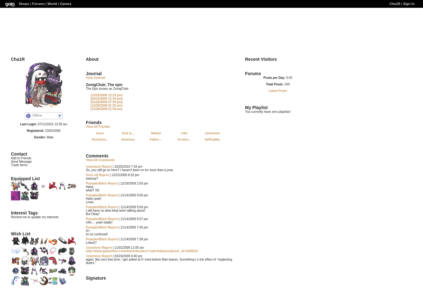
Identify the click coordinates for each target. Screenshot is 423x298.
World (52, 4)
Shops (24, 4)
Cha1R (394, 4)
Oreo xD (92, 175)
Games (65, 4)
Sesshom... (100, 139)
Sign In (409, 4)
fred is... (128, 133)
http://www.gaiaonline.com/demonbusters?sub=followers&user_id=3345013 (142, 251)
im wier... (184, 139)
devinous (128, 139)
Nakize (156, 133)
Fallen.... (156, 139)
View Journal (95, 77)
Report (107, 166)
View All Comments (100, 160)
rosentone (212, 133)
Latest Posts (277, 91)
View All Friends (98, 126)
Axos (100, 133)
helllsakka (212, 139)
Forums (38, 4)
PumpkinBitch (96, 183)
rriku (184, 133)
